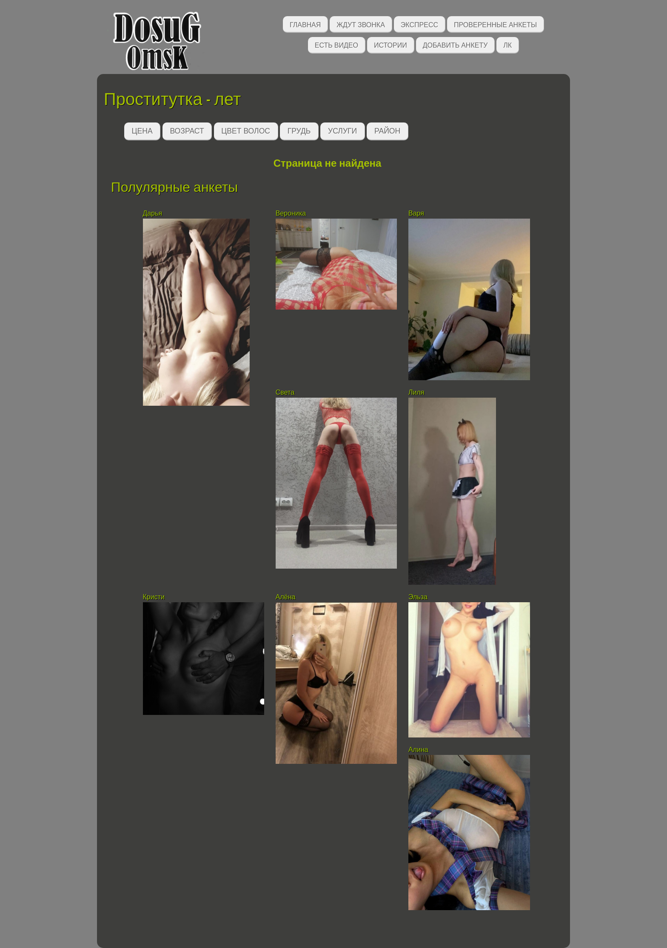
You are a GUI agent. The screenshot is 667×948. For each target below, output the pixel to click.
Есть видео (336, 44)
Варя (416, 213)
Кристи (154, 597)
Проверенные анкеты (495, 24)
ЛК (507, 44)
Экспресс (419, 24)
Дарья (153, 213)
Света (285, 392)
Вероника (292, 213)
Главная (305, 24)
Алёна (286, 597)
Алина (418, 749)
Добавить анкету (455, 44)
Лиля (416, 392)
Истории (390, 44)
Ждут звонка (360, 24)
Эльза (418, 597)
